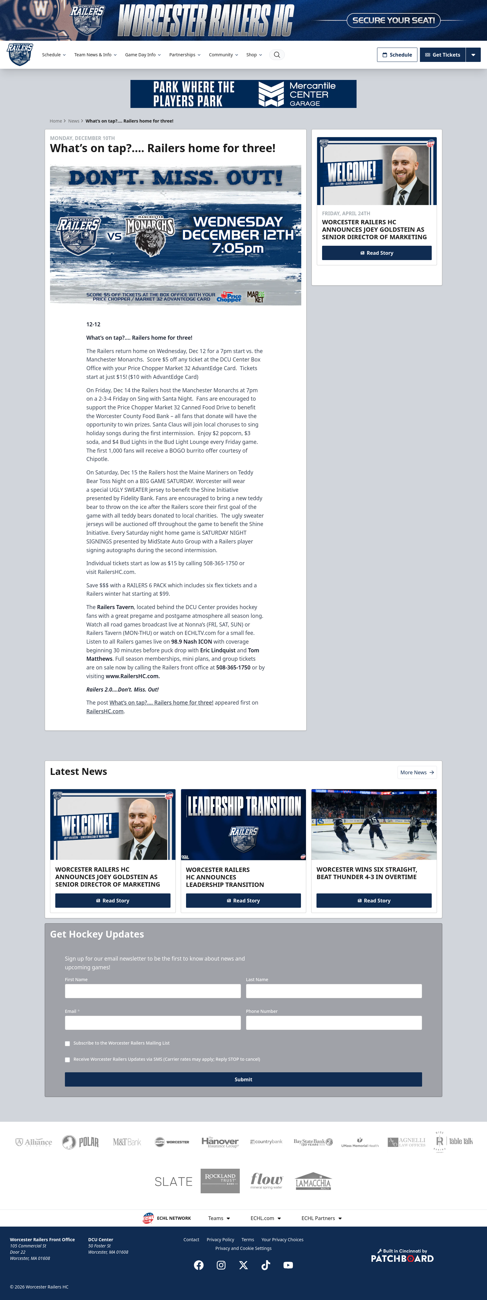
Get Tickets (442, 54)
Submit (244, 1079)
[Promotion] (243, 20)
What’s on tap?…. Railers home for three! (161, 702)
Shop (255, 55)
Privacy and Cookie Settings (244, 1248)
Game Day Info (143, 55)
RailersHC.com (105, 711)
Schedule (54, 55)
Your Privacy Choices (282, 1239)
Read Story (376, 252)
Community (224, 55)
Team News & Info (95, 55)
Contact (191, 1239)
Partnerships (185, 55)
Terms (248, 1239)
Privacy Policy (220, 1239)
